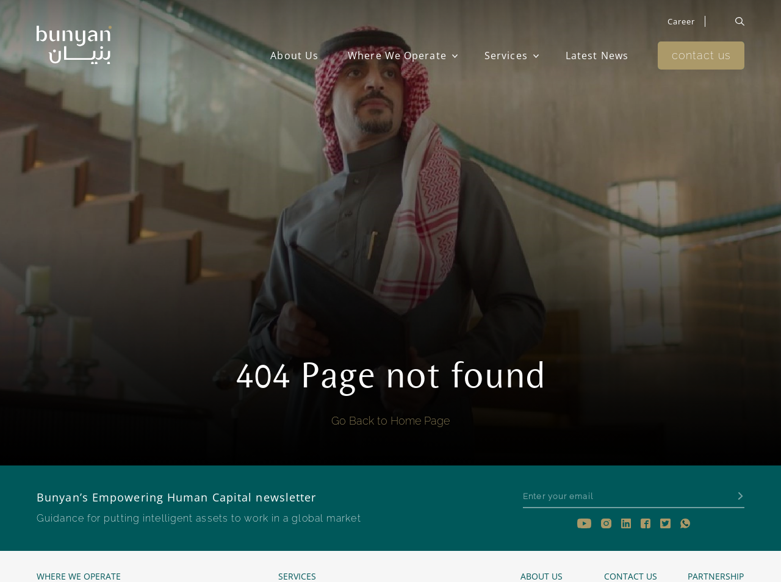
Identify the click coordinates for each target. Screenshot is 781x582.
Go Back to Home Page (390, 420)
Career (682, 21)
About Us (294, 55)
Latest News (597, 55)
